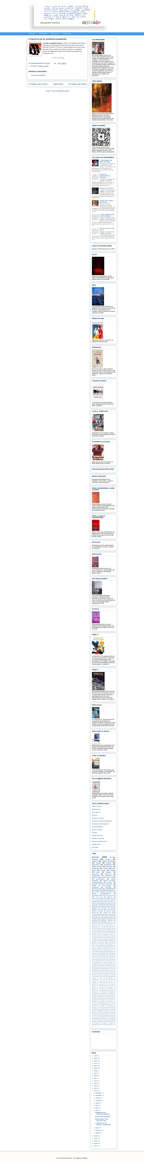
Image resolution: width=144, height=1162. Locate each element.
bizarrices (108, 874)
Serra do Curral (101, 957)
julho (97, 1105)
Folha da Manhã (108, 861)
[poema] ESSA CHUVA (106, 188)
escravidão (103, 982)
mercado (104, 908)
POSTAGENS (32, 33)
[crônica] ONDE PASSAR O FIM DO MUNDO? (107, 215)
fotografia (95, 919)
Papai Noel (111, 951)
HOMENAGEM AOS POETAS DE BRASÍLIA (102, 1113)
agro (93, 965)
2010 (95, 1090)
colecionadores (105, 973)
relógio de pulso (98, 1013)
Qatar (112, 953)
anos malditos (112, 965)
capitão (101, 970)
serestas (112, 1015)
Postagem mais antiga (77, 84)
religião (113, 1012)
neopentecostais (103, 1002)
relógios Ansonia (109, 1013)
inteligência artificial (107, 992)
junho (97, 1108)
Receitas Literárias (98, 818)
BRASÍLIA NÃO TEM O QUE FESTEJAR (101, 1119)
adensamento (110, 964)
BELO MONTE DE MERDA (102, 1116)
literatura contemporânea (99, 898)
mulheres (111, 919)
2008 (96, 1138)
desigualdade (95, 979)
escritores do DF (103, 984)
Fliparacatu (110, 903)
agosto (97, 1103)
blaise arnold (110, 968)
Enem (93, 940)
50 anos (113, 923)
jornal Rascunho (110, 904)
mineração (94, 999)
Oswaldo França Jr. (109, 950)
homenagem (96, 875)
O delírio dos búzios (107, 946)
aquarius (95, 967)
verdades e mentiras (107, 1023)
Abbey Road (100, 928)
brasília (111, 898)
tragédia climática (109, 1020)
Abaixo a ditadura (97, 911)
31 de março (106, 923)
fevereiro (98, 1130)
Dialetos (101, 939)
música (41, 66)
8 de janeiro (109, 909)
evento (108, 859)
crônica (94, 861)
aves (100, 968)
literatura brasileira (98, 884)
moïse (108, 999)
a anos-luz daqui (107, 962)
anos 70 (105, 965)
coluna (96, 890)
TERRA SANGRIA (43, 33)
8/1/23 (95, 925)
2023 (95, 1061)
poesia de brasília (111, 1009)
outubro (98, 1098)
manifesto (96, 998)
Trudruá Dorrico (104, 915)
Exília (110, 884)
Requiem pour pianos (106, 954)
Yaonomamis (97, 962)
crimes (103, 976)
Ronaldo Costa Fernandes (100, 824)
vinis (102, 1024)
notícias (111, 895)
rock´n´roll (98, 1015)
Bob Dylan (94, 932)
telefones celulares (107, 920)
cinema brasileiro (109, 971)
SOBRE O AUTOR (55, 33)
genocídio (110, 988)
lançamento (97, 906)
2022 (95, 1063)
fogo (102, 904)
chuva (100, 971)
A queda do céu (111, 926)
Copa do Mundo (108, 937)
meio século (104, 998)
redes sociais (96, 1012)
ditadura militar (108, 917)
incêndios (103, 919)
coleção (113, 973)
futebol (102, 987)
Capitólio (106, 934)
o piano (111, 1004)
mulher (103, 1001)
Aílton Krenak (104, 931)
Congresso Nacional (97, 937)
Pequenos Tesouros (97, 953)
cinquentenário (96, 973)
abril (97, 1110)
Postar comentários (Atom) (60, 91)
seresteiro (94, 1016)
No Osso (94, 815)
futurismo (110, 987)
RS (92, 954)
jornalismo (108, 865)
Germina (94, 832)
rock (93, 1015)
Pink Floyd (106, 953)
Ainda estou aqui (103, 929)
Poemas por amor (104, 901)
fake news (106, 985)
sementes (105, 1015)
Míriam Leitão (104, 945)
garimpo (103, 988)
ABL (94, 928)
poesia (46, 66)
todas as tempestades (97, 1020)
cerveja (113, 970)
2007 (96, 1141)
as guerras (111, 967)
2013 (95, 1083)
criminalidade (110, 976)
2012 (95, 1086)
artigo (98, 863)
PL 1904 (94, 951)
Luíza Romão (104, 912)
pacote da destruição (107, 1006)
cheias (95, 971)
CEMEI (112, 932)
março (97, 1128)
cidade (112, 870)
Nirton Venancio (97, 829)
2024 (96, 1058)
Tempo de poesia (104, 959)
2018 (95, 1071)
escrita (103, 870)
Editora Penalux (97, 806)
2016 (95, 1075)
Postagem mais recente (38, 84)
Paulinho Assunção (98, 838)
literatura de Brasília (105, 996)
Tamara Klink (95, 959)
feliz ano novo (97, 897)
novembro (98, 1095)
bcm (105, 968)
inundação (94, 993)
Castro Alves (102, 936)
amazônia (98, 965)
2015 (95, 1078)
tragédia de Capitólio (97, 1021)
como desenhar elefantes (100, 974)
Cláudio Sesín (96, 844)
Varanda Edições (102, 960)
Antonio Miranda (97, 827)
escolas (111, 981)
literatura (95, 865)
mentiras (111, 998)
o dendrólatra (103, 1004)
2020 (96, 1068)
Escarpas (99, 940)
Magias (106, 942)
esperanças (95, 895)
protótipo (108, 887)
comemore (95, 887)
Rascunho (95, 847)
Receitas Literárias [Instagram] (102, 821)
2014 (95, 1081)
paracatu (94, 920)
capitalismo (95, 970)
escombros (94, 982)
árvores (113, 1024)
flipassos (109, 897)
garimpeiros (95, 988)
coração (112, 974)
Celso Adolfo (110, 936)
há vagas (101, 990)
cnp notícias (96, 900)
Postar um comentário (38, 75)
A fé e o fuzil (101, 926)
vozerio (107, 1024)
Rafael (97, 954)
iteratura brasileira (103, 995)
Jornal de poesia (97, 835)
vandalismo (112, 1021)
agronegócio (95, 904)
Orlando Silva (107, 948)
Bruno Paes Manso (104, 932)
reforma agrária (106, 1012)
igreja (107, 990)
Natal (111, 945)
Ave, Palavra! (96, 812)
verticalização (95, 1024)
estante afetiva (99, 892)
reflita (105, 868)
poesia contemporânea (101, 893)
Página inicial (58, 84)
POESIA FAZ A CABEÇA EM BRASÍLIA (107, 201)
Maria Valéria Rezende (108, 943)
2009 (96, 1136)
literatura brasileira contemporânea (103, 888)
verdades (96, 1023)
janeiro (97, 1133)
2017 (95, 1073)
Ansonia (112, 929)
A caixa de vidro (104, 925)
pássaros (107, 1010)
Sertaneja (111, 957)
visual (101, 909)
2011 (95, 1088)
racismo (113, 1010)
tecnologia (111, 1016)
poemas (107, 1007)
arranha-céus (103, 967)
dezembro (98, 1093)
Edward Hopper (110, 939)
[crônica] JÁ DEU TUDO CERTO (107, 229)
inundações (103, 993)
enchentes (102, 981)
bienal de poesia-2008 (101, 885)
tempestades (95, 1018)
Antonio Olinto (95, 931)
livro (98, 872)
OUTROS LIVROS (67, 33)
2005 (96, 1146)
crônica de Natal (97, 978)
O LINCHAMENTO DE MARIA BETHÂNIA (106, 161)
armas (113, 915)
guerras (94, 990)
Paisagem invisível (102, 951)
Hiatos (110, 882)
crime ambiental (96, 976)
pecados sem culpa (97, 1007)
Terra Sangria (111, 877)
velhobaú (105, 890)
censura (107, 970)
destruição (104, 979)
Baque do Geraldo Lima (99, 841)
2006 (96, 1143)
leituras (109, 866)
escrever (95, 874)
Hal (104, 940)
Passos (113, 890)
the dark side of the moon (107, 1018)
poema (108, 863)
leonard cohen (106, 906)
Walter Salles (112, 960)
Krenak (108, 940)
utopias (106, 1021)
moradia (102, 999)
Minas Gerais (95, 945)
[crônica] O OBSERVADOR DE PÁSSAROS (105, 175)
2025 (96, 1056)
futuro (111, 892)
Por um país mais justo (107, 914)
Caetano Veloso (96, 934)
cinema (104, 895)
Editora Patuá (96, 809)
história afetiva (97, 877)
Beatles (112, 931)
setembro (98, 1100)
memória (95, 868)
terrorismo (95, 922)
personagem (100, 879)
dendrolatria (109, 978)
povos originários (98, 1010)
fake (100, 985)
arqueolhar (108, 875)
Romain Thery (105, 956)
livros (113, 996)
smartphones (102, 1016)
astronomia (95, 968)
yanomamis (104, 922)
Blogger (84, 1158)
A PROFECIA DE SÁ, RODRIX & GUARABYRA (103, 1123)
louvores (105, 900)
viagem (102, 903)
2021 (95, 1066)
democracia (97, 917)
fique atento (97, 866)
